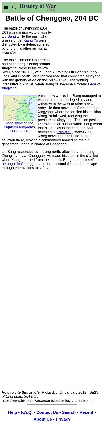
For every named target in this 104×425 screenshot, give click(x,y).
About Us (43, 419)
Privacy (63, 419)
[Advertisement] (77, 45)
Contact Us (47, 412)
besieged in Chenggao (19, 164)
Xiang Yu (31, 40)
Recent (86, 412)
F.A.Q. (27, 412)
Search (69, 412)
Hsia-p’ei (64, 132)
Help (12, 412)
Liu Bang (9, 36)
